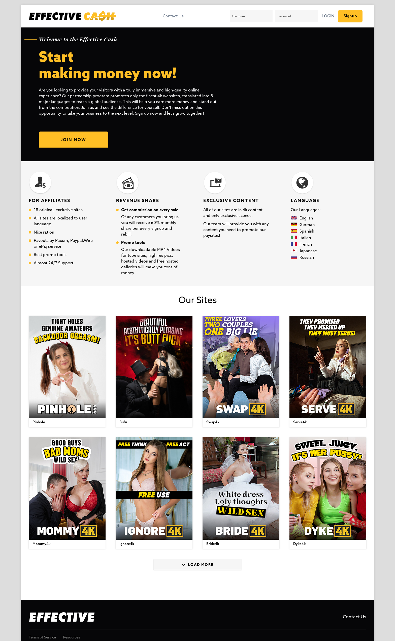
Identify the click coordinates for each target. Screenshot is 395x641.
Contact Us (173, 16)
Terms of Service (42, 638)
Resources (71, 638)
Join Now (73, 140)
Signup (350, 16)
